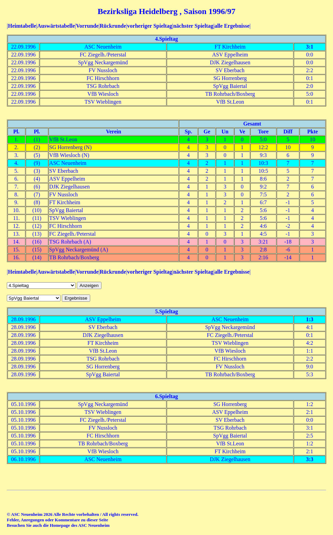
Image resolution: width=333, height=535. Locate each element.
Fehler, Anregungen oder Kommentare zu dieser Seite (57, 519)
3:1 (309, 47)
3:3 (309, 459)
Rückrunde (113, 26)
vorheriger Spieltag (149, 26)
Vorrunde (87, 26)
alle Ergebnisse (232, 26)
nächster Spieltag (193, 26)
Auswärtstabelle (56, 26)
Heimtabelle (22, 26)
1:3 (309, 319)
